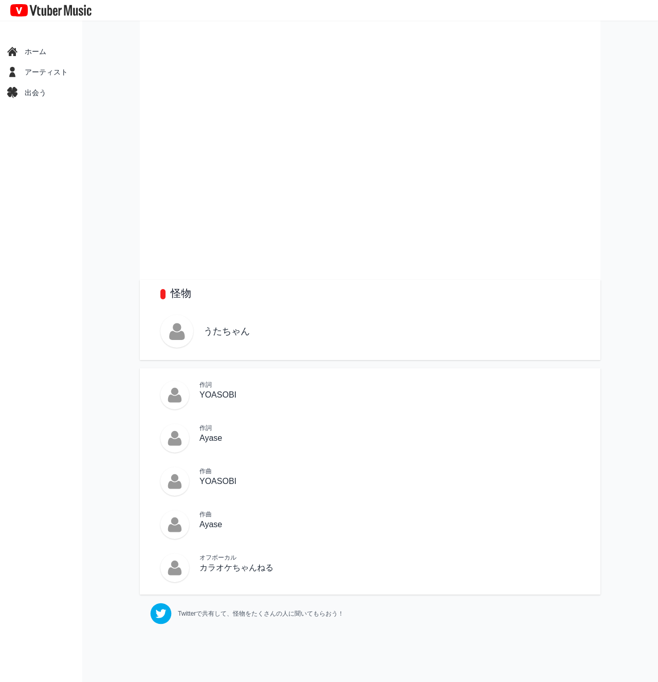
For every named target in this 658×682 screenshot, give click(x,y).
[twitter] (247, 613)
